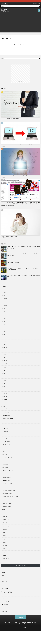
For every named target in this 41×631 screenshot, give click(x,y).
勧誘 (4, 535)
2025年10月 (4, 305)
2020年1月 (4, 357)
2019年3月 (4, 383)
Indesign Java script (7, 483)
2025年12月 (4, 298)
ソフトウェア (4, 412)
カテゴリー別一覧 (5, 601)
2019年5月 (4, 380)
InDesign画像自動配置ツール (8, 490)
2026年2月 (4, 292)
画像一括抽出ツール (7, 506)
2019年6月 (4, 376)
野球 (4, 552)
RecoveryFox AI (6, 431)
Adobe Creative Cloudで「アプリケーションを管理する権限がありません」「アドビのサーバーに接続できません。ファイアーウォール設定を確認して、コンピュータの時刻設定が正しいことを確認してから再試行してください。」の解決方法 (20, 204)
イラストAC (4, 237)
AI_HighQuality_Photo (7, 473)
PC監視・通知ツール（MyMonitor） (10, 496)
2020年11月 (4, 347)
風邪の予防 (5, 558)
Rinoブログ (5, 10)
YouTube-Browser (6, 500)
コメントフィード (5, 585)
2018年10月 (4, 399)
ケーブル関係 (5, 444)
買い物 (4, 545)
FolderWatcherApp (7, 480)
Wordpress (5, 434)
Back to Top (20, 617)
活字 (4, 539)
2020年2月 (4, 354)
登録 (3, 575)
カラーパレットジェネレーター (9, 503)
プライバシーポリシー (6, 607)
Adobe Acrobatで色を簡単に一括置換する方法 (10, 118)
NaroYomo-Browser (7, 493)
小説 (3, 451)
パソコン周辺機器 (5, 441)
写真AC (4, 529)
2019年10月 (4, 363)
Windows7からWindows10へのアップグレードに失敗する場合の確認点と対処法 (16, 144)
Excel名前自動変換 (6, 477)
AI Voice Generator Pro (7, 470)
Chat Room (4, 594)
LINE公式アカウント (6, 604)
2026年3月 (4, 288)
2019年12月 (4, 360)
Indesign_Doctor (6, 486)
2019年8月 (4, 370)
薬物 (4, 542)
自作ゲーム (4, 454)
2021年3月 (4, 344)
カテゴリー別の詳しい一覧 (20, 565)
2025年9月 (4, 308)
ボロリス (5, 464)
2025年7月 (4, 314)
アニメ (4, 516)
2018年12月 (4, 393)
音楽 (4, 555)
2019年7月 (4, 373)
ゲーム (4, 522)
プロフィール (4, 598)
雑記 (3, 509)
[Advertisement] (21, 22)
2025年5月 (4, 321)
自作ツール (4, 467)
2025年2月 (4, 331)
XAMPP (4, 438)
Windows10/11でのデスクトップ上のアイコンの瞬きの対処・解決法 (14, 175)
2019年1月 (4, 389)
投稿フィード (4, 581)
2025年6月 (4, 318)
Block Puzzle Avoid (6, 457)
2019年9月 (4, 367)
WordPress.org (5, 588)
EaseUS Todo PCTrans (7, 421)
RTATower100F (6, 460)
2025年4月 (4, 324)
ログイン (3, 578)
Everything (5, 425)
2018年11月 (4, 396)
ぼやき (4, 513)
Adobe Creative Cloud (5, 206)
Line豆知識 (5, 428)
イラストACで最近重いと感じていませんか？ (9, 236)
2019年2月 (4, 386)
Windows (3, 146)
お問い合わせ (4, 611)
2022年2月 (4, 341)
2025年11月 (4, 301)
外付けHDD (5, 447)
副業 (4, 532)
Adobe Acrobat (4, 119)
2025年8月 (4, 311)
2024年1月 (4, 334)
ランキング (5, 526)
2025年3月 (4, 328)
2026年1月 (4, 295)
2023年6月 (4, 337)
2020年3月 (4, 350)
